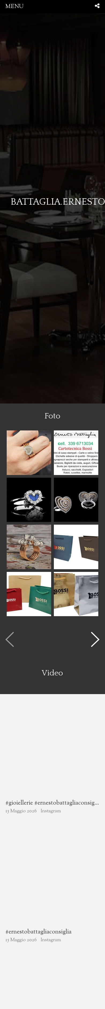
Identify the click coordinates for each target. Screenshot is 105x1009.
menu (14, 6)
